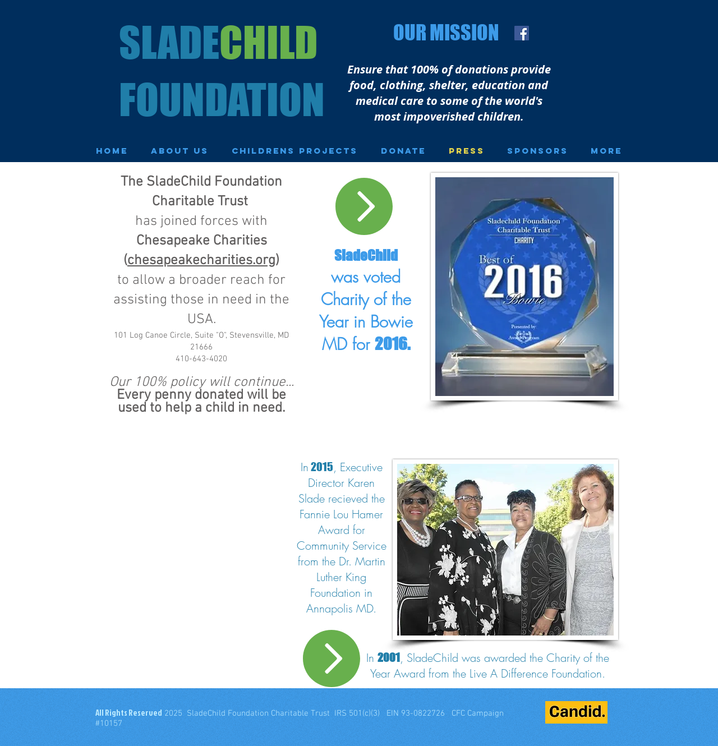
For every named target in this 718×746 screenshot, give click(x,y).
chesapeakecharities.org (201, 260)
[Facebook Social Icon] (521, 33)
